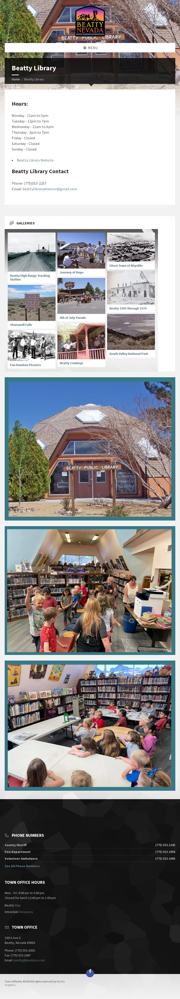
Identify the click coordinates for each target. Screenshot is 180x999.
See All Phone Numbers (22, 866)
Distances (26, 912)
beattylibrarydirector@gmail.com (49, 189)
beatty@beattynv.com (29, 960)
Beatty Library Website (35, 160)
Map (18, 905)
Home (16, 79)
